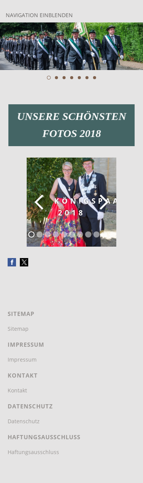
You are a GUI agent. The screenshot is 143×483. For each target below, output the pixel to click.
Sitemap (18, 328)
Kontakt (17, 390)
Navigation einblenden (39, 15)
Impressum (22, 359)
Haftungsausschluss (33, 452)
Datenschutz (24, 421)
